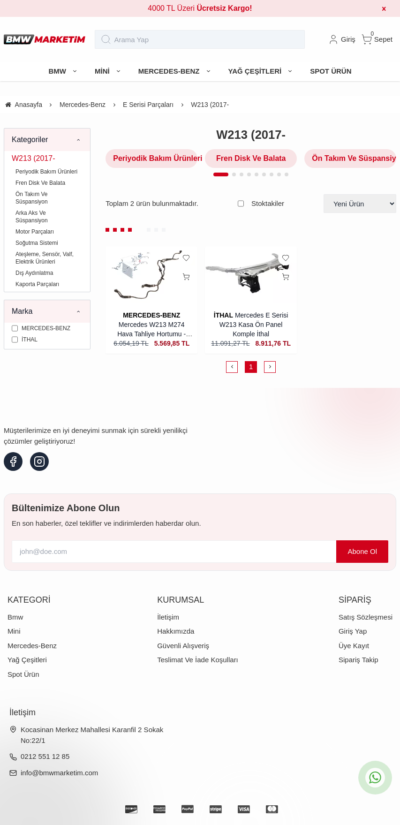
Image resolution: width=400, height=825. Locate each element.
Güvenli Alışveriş (183, 646)
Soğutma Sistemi (36, 243)
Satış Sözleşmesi (365, 617)
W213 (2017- (33, 158)
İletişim (168, 617)
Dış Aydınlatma (34, 273)
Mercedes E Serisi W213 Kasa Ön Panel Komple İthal (253, 324)
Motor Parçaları (34, 231)
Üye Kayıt (354, 646)
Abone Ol (362, 551)
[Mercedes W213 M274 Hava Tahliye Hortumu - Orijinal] (151, 276)
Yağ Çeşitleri (27, 660)
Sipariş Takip (358, 660)
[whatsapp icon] (375, 777)
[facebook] (13, 461)
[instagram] (39, 461)
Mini (14, 631)
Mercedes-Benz (32, 646)
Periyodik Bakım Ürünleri (46, 171)
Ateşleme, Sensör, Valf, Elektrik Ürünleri (44, 258)
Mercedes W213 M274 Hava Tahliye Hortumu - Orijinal (151, 334)
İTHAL (223, 315)
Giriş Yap (353, 631)
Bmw (15, 617)
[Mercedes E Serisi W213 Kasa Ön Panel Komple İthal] (251, 276)
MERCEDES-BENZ (151, 315)
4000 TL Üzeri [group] (200, 8)
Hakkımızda (175, 631)
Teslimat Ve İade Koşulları (197, 660)
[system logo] (44, 39)
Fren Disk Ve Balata (40, 183)
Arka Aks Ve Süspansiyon (31, 217)
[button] (220, 174)
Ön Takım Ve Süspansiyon (31, 198)
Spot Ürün (23, 674)
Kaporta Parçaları (37, 284)
